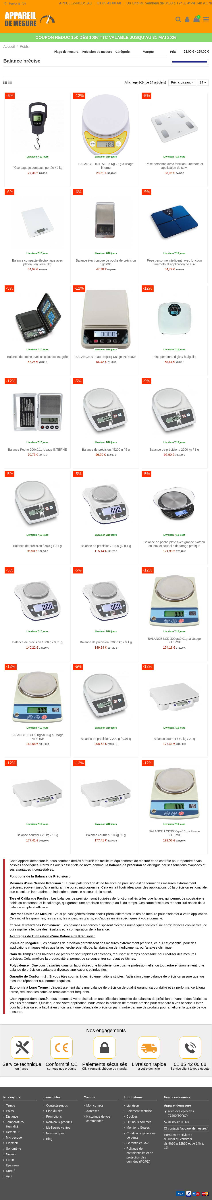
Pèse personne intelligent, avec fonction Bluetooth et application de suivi (174, 262)
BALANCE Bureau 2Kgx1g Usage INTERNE (105, 357)
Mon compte (94, 1105)
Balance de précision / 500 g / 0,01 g (37, 642)
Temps (10, 1105)
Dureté (10, 1171)
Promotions (54, 1116)
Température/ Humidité (15, 1124)
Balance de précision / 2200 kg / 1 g (174, 449)
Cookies (132, 1116)
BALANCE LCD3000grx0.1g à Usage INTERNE (174, 833)
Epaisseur (13, 1165)
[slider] (171, 62)
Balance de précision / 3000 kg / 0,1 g (106, 642)
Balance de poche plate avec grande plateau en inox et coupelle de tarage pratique (174, 544)
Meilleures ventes (58, 1127)
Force (10, 1160)
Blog (49, 1139)
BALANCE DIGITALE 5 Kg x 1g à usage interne (105, 165)
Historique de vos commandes (98, 1119)
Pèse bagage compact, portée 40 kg (37, 167)
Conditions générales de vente (141, 1135)
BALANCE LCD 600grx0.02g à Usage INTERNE (38, 737)
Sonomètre (13, 1148)
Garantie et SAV (137, 1143)
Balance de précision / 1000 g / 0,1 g (106, 546)
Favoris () (14, 3)
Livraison (132, 1105)
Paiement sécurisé (139, 1111)
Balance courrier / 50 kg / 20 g (174, 739)
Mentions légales (138, 1127)
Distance (12, 1116)
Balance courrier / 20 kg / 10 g (37, 835)
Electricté (12, 1143)
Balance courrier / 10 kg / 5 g (106, 835)
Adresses (92, 1111)
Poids (10, 1111)
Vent (9, 1176)
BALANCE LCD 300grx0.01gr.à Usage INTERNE (174, 640)
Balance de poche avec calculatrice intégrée (37, 357)
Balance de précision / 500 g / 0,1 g (37, 546)
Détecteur (12, 1132)
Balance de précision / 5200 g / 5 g (106, 449)
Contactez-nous (57, 1105)
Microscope (14, 1137)
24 (203, 82)
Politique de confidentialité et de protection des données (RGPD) (139, 1155)
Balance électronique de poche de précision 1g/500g (106, 262)
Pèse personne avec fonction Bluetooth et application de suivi (174, 165)
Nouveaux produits (59, 1122)
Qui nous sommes (138, 1122)
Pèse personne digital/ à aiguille (174, 357)
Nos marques (55, 1133)
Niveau (11, 1154)
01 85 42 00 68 (109, 3)
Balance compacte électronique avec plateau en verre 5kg (37, 262)
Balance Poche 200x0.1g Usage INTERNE (37, 449)
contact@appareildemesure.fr (188, 1128)
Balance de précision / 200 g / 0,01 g (106, 739)
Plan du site (54, 1111)
